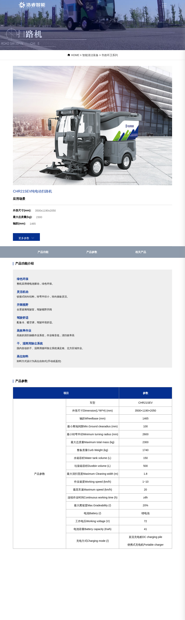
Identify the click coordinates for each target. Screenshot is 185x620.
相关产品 (140, 252)
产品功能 (43, 252)
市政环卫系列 (110, 55)
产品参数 (91, 252)
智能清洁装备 (90, 55)
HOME (75, 55)
